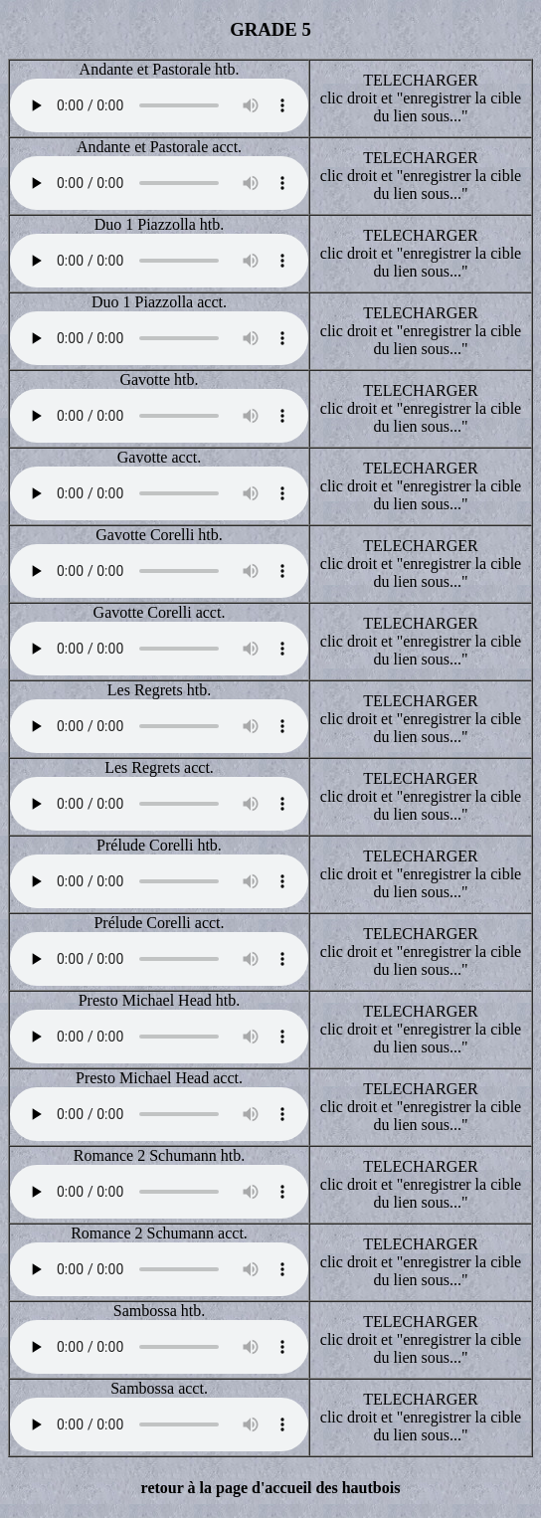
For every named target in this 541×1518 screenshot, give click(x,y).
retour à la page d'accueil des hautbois (271, 1487)
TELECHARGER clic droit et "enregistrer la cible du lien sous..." (420, 98)
